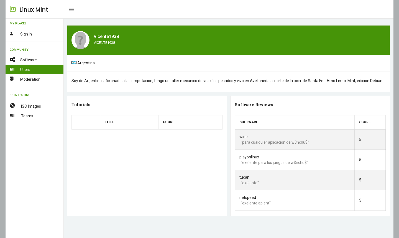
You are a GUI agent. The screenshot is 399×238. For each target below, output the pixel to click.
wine (243, 137)
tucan (244, 177)
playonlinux (249, 157)
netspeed (247, 197)
